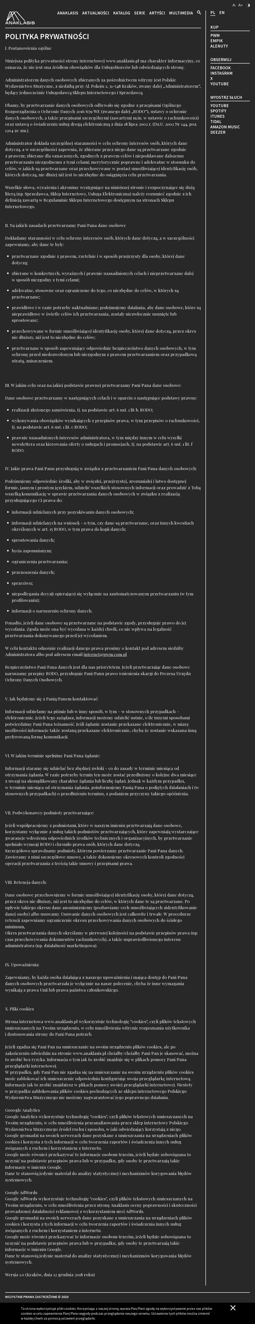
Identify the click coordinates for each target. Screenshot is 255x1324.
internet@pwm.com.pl (105, 654)
